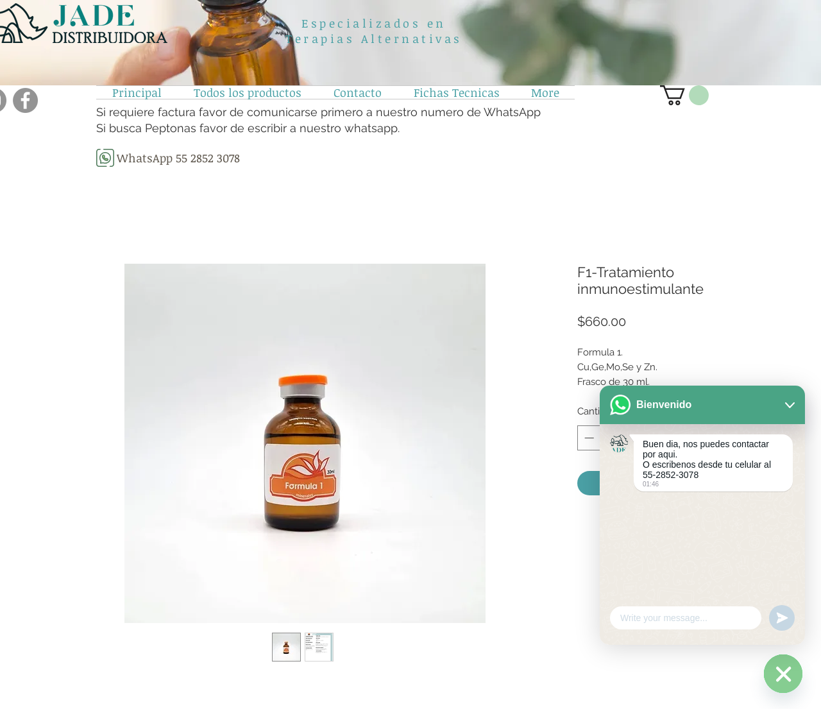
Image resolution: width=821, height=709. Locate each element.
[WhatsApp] (783, 673)
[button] (684, 95)
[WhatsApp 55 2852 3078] (178, 158)
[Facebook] (25, 100)
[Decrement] (588, 438)
